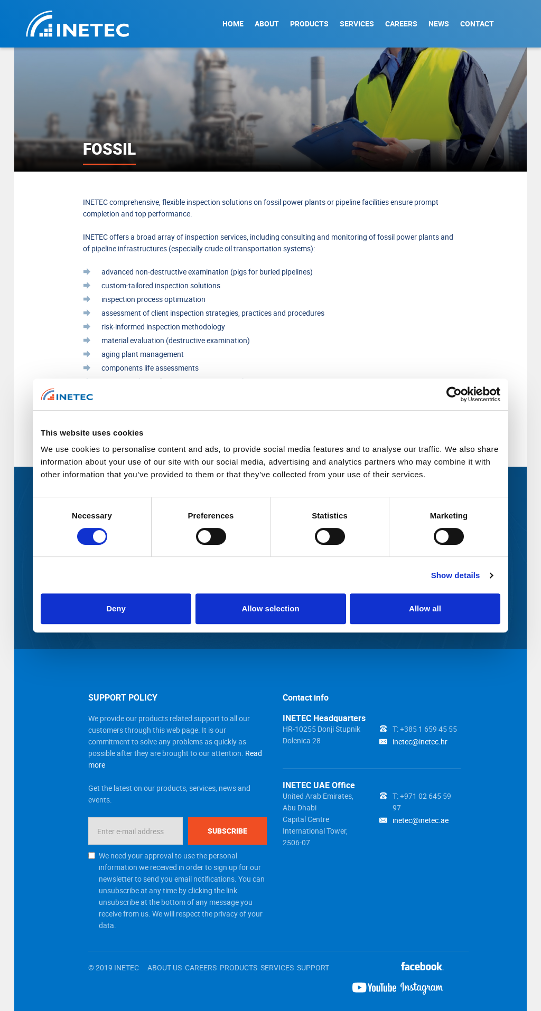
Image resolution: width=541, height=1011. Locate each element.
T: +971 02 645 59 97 (422, 801)
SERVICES (357, 23)
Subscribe (227, 831)
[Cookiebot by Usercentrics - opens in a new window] (454, 394)
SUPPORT (313, 967)
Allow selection (270, 608)
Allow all (425, 608)
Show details (455, 575)
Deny (116, 608)
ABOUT (267, 23)
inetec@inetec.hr (420, 741)
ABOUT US (164, 967)
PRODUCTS (309, 23)
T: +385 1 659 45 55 (425, 729)
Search (513, 23)
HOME (233, 23)
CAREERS (401, 23)
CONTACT (477, 23)
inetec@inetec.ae (421, 820)
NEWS (438, 23)
